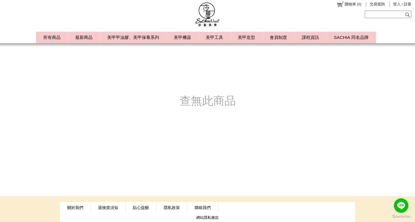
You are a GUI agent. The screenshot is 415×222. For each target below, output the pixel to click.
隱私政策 (172, 207)
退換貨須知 (108, 207)
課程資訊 (310, 37)
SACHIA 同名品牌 (351, 37)
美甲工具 (214, 37)
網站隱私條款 (207, 217)
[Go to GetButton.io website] (401, 216)
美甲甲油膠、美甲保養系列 (133, 37)
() (349, 4)
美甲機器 (182, 37)
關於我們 (75, 207)
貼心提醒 (141, 207)
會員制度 (278, 37)
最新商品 (84, 37)
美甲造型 (246, 37)
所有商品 (52, 37)
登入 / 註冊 (402, 4)
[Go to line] (401, 205)
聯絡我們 (203, 207)
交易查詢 (377, 4)
